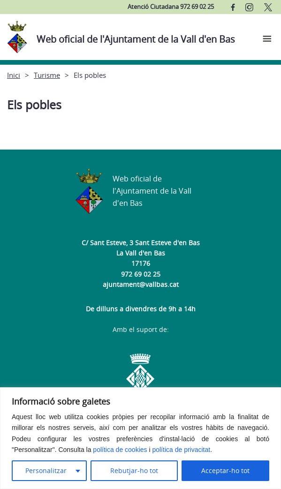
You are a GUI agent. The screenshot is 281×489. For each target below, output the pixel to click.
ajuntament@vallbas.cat (141, 284)
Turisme (47, 75)
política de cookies (120, 449)
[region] (140, 438)
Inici (13, 75)
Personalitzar (46, 470)
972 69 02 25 (140, 274)
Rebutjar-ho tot (134, 470)
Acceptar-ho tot (225, 470)
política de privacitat (181, 449)
